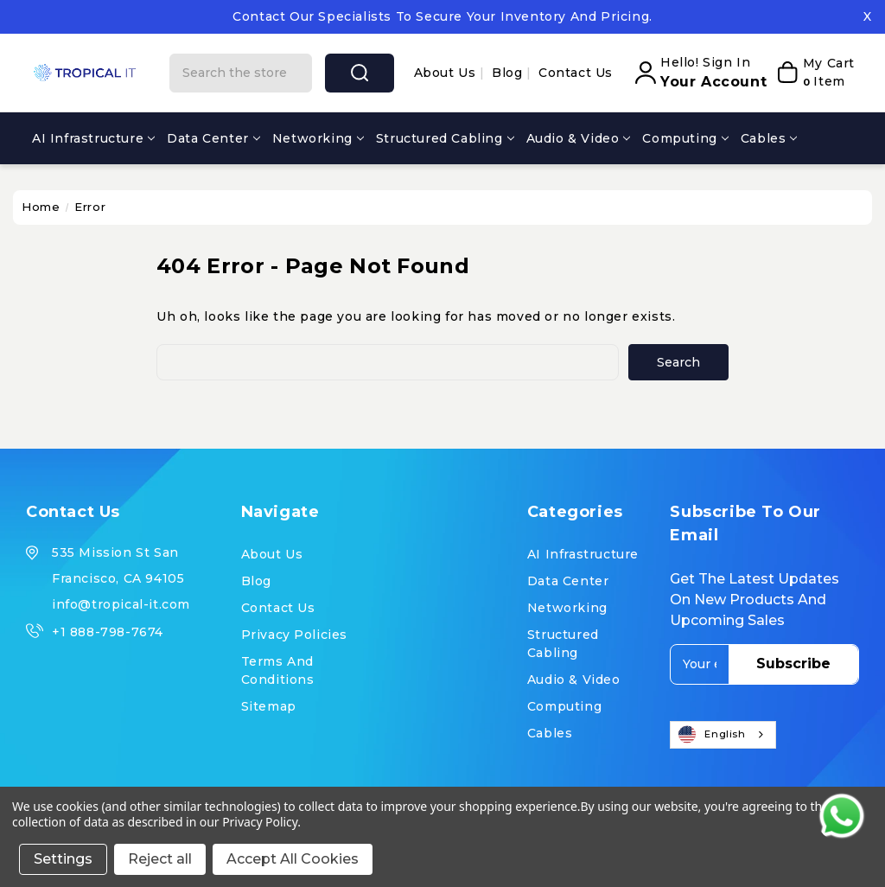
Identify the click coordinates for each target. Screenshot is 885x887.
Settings (63, 859)
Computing (685, 138)
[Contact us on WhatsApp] (842, 816)
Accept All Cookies (292, 859)
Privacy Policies (294, 634)
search (359, 72)
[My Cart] (815, 72)
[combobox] (722, 735)
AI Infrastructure (93, 138)
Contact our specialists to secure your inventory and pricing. (442, 16)
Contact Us (575, 72)
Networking (318, 138)
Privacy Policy (259, 822)
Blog (509, 72)
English (712, 735)
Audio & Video (578, 138)
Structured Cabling (445, 138)
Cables (769, 138)
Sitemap (268, 706)
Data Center (213, 138)
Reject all (160, 859)
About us (447, 72)
